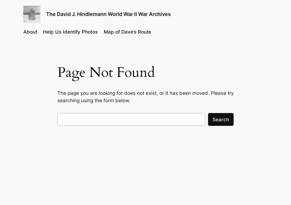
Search (221, 119)
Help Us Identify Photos (70, 32)
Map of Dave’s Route (127, 32)
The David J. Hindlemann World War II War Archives (108, 14)
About (30, 32)
